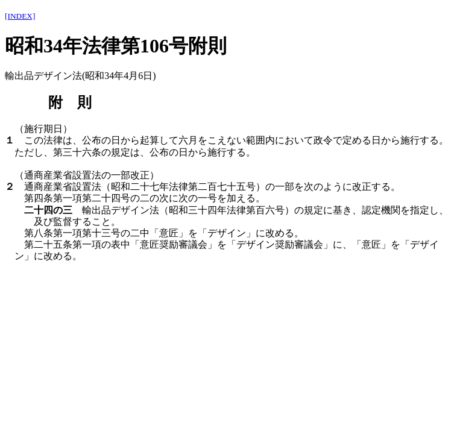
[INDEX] (20, 15)
